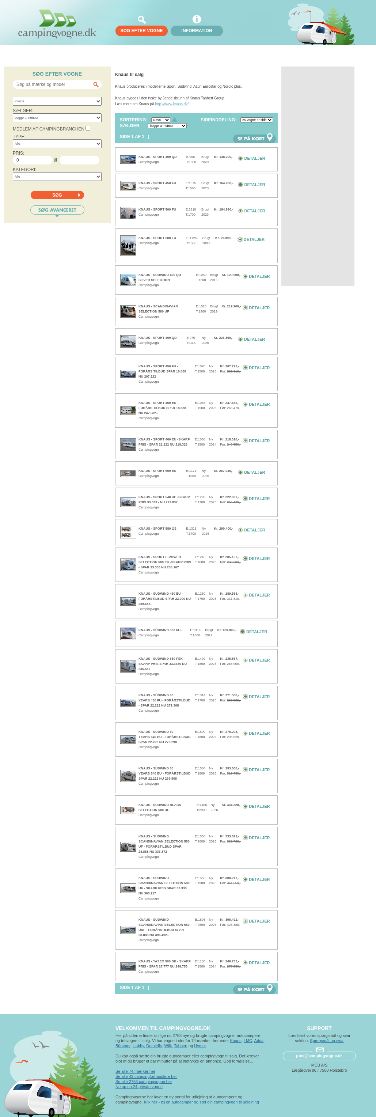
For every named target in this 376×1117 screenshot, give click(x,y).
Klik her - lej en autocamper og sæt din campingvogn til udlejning (201, 1102)
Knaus (235, 1040)
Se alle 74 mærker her (135, 1071)
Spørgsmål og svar (326, 1040)
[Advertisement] (317, 176)
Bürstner (122, 1046)
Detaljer (251, 158)
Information (197, 30)
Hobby (138, 1046)
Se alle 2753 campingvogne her (143, 1081)
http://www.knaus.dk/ (172, 104)
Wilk (168, 1046)
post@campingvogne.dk (319, 1055)
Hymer (200, 1046)
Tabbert (180, 1046)
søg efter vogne (141, 30)
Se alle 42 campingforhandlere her (146, 1076)
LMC (248, 1040)
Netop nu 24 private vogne (139, 1086)
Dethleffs (154, 1046)
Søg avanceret (57, 211)
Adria (259, 1040)
